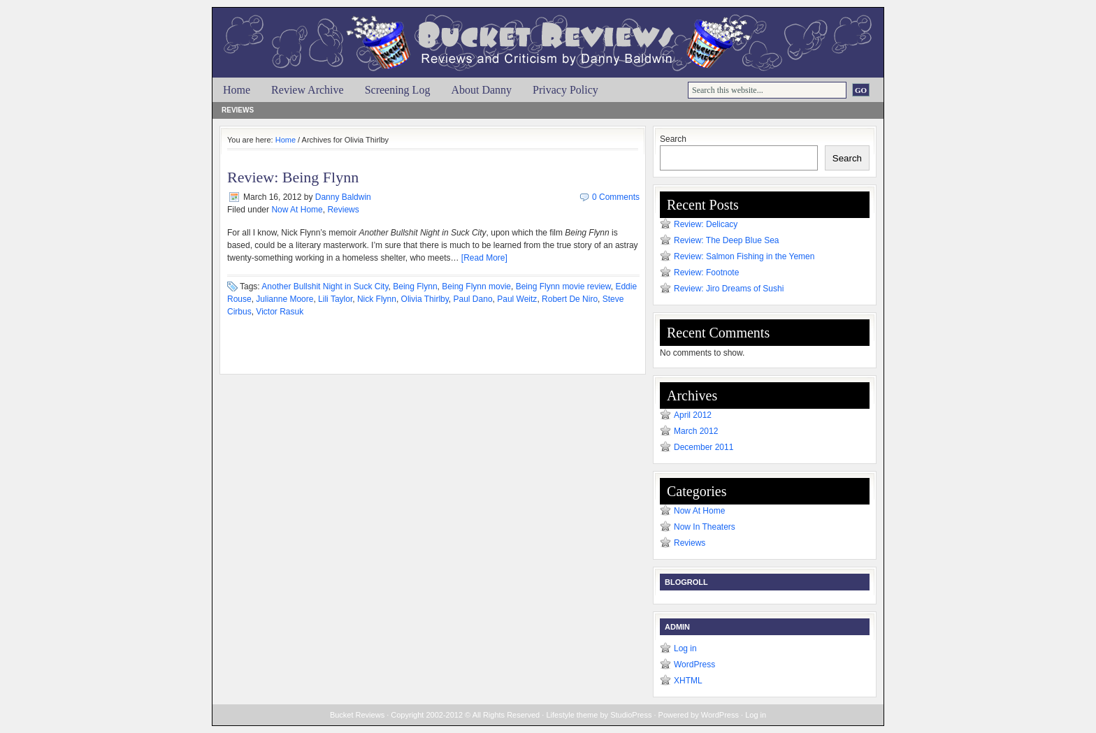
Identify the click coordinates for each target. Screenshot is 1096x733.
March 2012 (696, 431)
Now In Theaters (704, 527)
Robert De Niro (570, 299)
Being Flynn (415, 286)
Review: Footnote (706, 272)
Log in (685, 648)
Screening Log (398, 90)
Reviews (238, 110)
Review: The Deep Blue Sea (726, 240)
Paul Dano (473, 299)
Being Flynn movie (476, 286)
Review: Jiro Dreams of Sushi (729, 288)
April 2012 (693, 415)
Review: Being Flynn (293, 177)
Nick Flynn (376, 299)
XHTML (688, 680)
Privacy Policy (565, 90)
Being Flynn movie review (563, 286)
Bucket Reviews (555, 33)
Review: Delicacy (705, 224)
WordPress (694, 664)
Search (673, 139)
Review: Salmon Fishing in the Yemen (744, 256)
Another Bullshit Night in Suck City (324, 286)
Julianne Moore (284, 299)
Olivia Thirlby (425, 299)
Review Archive (307, 90)
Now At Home (296, 210)
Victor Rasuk (279, 312)
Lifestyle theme (572, 715)
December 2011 (703, 447)
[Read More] (484, 258)
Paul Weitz (517, 299)
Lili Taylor (335, 299)
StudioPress (630, 715)
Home (236, 90)
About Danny (481, 90)
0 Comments (616, 197)
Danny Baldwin (343, 197)
